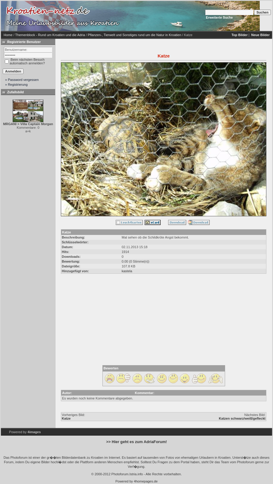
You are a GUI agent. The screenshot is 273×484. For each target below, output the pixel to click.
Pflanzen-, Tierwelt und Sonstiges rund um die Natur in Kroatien (134, 35)
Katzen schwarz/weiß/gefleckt (242, 418)
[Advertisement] (172, 16)
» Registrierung (16, 84)
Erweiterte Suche (219, 17)
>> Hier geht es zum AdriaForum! (136, 441)
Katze (66, 418)
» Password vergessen (22, 80)
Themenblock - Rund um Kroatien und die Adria (50, 35)
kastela (127, 271)
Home (8, 35)
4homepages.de (146, 481)
